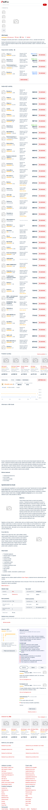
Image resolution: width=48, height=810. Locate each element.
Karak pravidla (6, 622)
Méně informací (5, 585)
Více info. (9, 646)
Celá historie (25, 379)
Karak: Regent (25, 577)
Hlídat (22, 37)
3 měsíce (18, 379)
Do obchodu (42, 54)
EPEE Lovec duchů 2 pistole (8, 782)
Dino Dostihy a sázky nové (7, 767)
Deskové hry (5, 7)
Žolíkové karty (5, 795)
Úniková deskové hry (30, 774)
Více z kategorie (42, 717)
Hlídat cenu (42, 380)
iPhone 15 (23, 809)
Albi (13, 591)
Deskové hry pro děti (6, 745)
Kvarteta (3, 803)
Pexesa (3, 801)
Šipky (27, 795)
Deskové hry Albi (29, 749)
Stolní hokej (28, 803)
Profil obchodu (9, 61)
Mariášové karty (5, 797)
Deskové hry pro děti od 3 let (32, 756)
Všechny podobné (41, 354)
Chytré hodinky (5, 809)
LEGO (28, 809)
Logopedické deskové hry (31, 776)
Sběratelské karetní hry (31, 790)
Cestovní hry (4, 788)
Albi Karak (4, 771)
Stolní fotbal (28, 801)
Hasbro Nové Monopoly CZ (8, 774)
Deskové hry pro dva (30, 769)
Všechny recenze (32, 711)
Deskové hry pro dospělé (31, 767)
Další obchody (24, 79)
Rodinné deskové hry (30, 778)
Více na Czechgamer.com (25, 679)
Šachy (3, 791)
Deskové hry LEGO (30, 773)
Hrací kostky (28, 799)
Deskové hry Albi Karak (7, 753)
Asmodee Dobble (5, 780)
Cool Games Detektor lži (7, 773)
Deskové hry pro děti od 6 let (32, 753)
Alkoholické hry (5, 790)
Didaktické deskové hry (31, 782)
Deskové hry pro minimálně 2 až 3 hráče (35, 745)
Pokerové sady (29, 791)
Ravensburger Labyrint (7, 784)
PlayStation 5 (34, 809)
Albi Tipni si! (4, 778)
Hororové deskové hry (30, 784)
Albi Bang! (4, 776)
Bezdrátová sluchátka (14, 809)
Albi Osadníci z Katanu (7, 769)
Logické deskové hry (30, 771)
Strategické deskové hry (7, 749)
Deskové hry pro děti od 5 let (8, 756)
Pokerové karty (5, 799)
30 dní (12, 379)
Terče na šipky (29, 793)
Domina (3, 793)
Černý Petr (4, 805)
